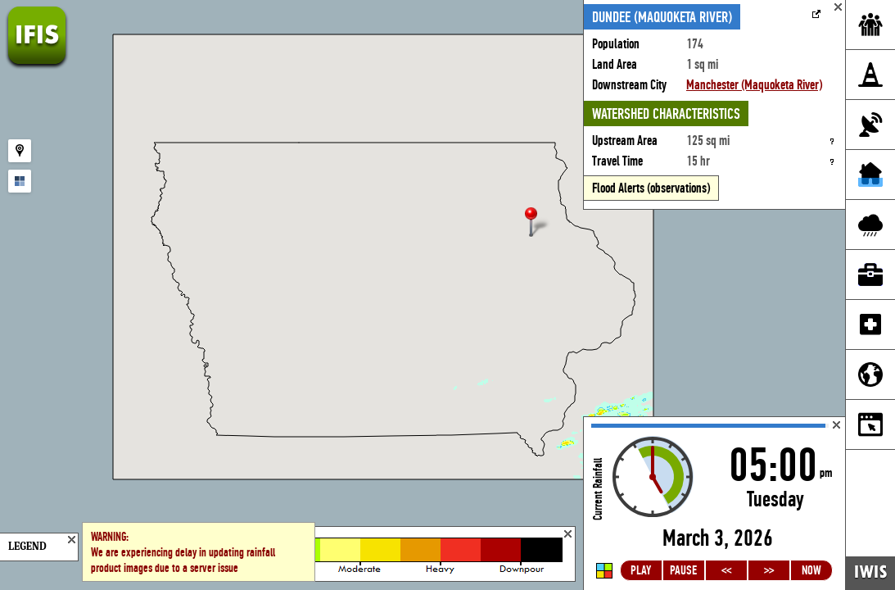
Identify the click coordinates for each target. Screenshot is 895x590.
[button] (538, 223)
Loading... (714, 503)
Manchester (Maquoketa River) (754, 85)
